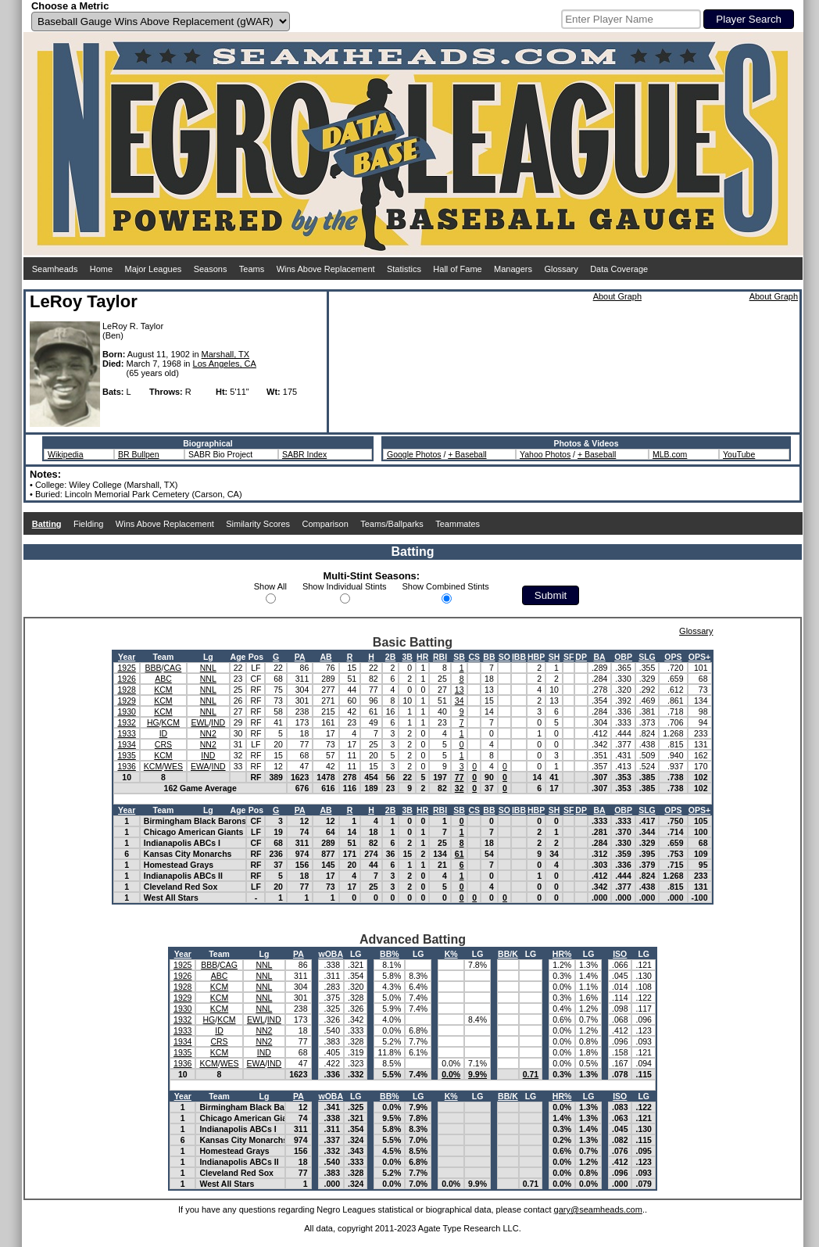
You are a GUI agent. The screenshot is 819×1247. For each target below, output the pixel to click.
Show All (270, 586)
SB (459, 656)
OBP (623, 656)
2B (390, 656)
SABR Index (304, 454)
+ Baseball (467, 454)
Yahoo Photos (545, 454)
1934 (126, 744)
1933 (126, 733)
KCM (163, 689)
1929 (126, 700)
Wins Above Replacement (326, 269)
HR (422, 656)
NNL (208, 667)
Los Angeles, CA (224, 363)
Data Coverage (619, 269)
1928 (126, 689)
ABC (163, 678)
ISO (620, 954)
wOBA (331, 954)
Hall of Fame (457, 269)
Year (126, 656)
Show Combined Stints (445, 586)
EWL (200, 722)
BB (489, 656)
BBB (153, 667)
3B (407, 656)
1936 (126, 766)
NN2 (208, 733)
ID (163, 733)
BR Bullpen (138, 454)
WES (173, 766)
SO (504, 656)
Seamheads (55, 269)
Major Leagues (153, 269)
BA (600, 656)
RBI (440, 656)
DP (581, 656)
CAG (173, 667)
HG (153, 722)
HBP (536, 656)
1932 (126, 722)
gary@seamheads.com (598, 1209)
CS (474, 656)
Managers (513, 269)
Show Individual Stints (344, 586)
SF (568, 656)
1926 (126, 678)
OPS (672, 656)
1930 (126, 711)
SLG (647, 656)
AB (325, 656)
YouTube (739, 454)
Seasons (210, 269)
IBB (519, 656)
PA (300, 656)
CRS (163, 744)
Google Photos (414, 454)
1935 (126, 755)
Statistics (404, 269)
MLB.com (670, 454)
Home (101, 269)
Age (238, 656)
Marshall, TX (226, 354)
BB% (389, 954)
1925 (126, 667)
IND (218, 722)
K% (451, 954)
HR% (562, 954)
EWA (200, 766)
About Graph (617, 296)
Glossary (561, 269)
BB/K (508, 954)
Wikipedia (66, 454)
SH (554, 656)
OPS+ (699, 656)
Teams (251, 269)
